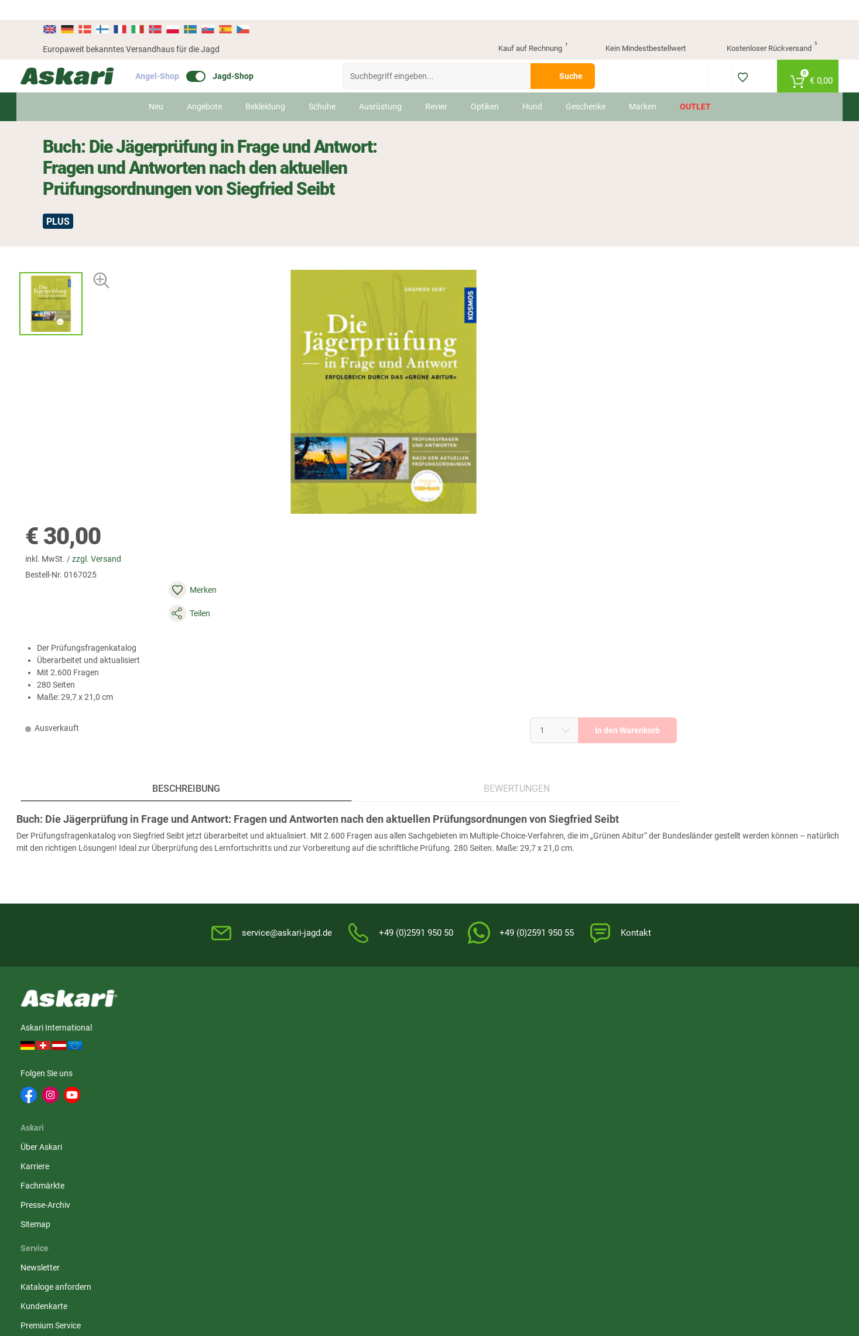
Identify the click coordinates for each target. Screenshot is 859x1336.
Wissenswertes (463, 830)
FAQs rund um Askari (474, 811)
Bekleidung (265, 86)
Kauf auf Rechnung (523, 29)
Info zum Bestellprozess (479, 849)
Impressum (587, 900)
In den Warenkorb (721, 353)
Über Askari (218, 811)
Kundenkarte (328, 849)
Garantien (454, 888)
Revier (436, 86)
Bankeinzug (720, 830)
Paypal (711, 888)
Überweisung (722, 849)
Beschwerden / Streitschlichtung (598, 926)
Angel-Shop (179, 56)
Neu (155, 86)
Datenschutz (590, 849)
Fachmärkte (220, 849)
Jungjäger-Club (333, 888)
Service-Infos (459, 869)
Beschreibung (138, 562)
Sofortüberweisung (733, 811)
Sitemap (213, 888)
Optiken (484, 86)
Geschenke (585, 86)
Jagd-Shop (255, 56)
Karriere (212, 830)
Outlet (694, 86)
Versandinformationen (84, 1215)
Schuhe (321, 86)
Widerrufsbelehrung (603, 830)
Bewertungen (328, 562)
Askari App (324, 927)
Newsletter (324, 811)
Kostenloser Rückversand (762, 29)
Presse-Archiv (223, 869)
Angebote (203, 86)
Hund (532, 86)
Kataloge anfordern (340, 830)
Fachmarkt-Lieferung (343, 907)
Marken (642, 86)
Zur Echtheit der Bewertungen (490, 927)
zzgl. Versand (520, 228)
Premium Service (335, 869)
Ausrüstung (379, 86)
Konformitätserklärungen (482, 907)
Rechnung (717, 907)
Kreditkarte (719, 869)
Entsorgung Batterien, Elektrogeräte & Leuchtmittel (618, 875)
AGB (575, 811)
